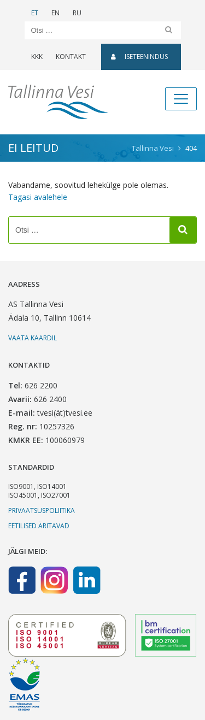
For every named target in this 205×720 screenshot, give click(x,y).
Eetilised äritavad (38, 525)
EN (55, 12)
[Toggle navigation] (181, 98)
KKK (37, 56)
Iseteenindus (139, 56)
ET (34, 12)
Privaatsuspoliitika (41, 510)
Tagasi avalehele (37, 197)
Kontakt (71, 56)
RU (77, 12)
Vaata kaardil (32, 338)
